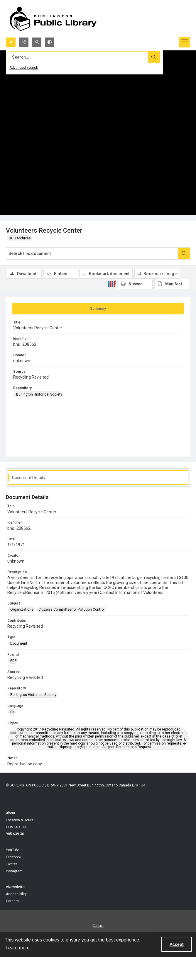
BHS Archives (20, 238)
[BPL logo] (53, 18)
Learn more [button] (18, 947)
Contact (97, 926)
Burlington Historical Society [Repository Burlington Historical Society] (39, 394)
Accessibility (16, 894)
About (10, 813)
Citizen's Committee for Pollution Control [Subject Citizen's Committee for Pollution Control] (71, 609)
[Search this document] (92, 253)
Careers (12, 901)
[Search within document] (184, 253)
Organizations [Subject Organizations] (21, 609)
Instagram (14, 871)
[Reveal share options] (23, 42)
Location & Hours (19, 820)
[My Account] (36, 42)
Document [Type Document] (18, 643)
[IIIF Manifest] (171, 284)
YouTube (13, 850)
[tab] (98, 308)
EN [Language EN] (12, 712)
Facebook (13, 857)
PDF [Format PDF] (13, 661)
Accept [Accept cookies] (177, 944)
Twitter (11, 864)
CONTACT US (16, 827)
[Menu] (184, 42)
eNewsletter (16, 887)
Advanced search (23, 68)
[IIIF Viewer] (135, 284)
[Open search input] (11, 42)
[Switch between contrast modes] (49, 42)
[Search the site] (79, 57)
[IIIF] (111, 284)
